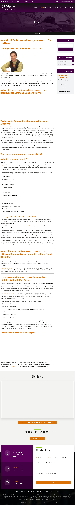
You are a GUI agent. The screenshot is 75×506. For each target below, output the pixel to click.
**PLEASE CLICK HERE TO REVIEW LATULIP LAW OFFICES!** (37, 422)
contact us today (26, 226)
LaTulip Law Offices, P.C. (9, 268)
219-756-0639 (63, 88)
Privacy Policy (53, 473)
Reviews (62, 7)
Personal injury (47, 7)
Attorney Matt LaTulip (7, 127)
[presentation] (45, 478)
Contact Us (71, 7)
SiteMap (50, 503)
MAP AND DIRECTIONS (64, 91)
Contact (19, 136)
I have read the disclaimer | (47, 473)
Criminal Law (55, 7)
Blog (66, 7)
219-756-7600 (63, 84)
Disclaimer (46, 503)
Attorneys (41, 7)
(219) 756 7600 (68, 1)
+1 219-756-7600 (18, 470)
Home (35, 7)
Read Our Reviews (37, 438)
